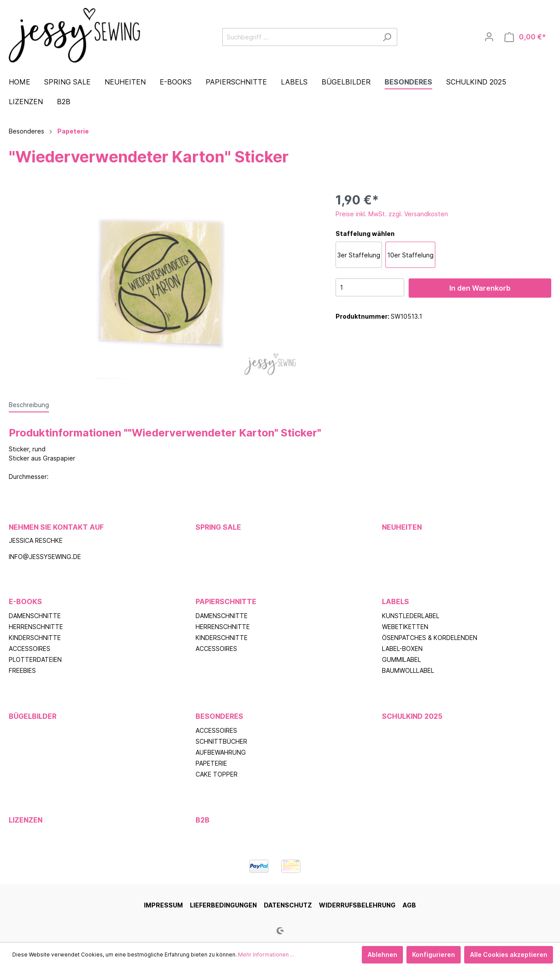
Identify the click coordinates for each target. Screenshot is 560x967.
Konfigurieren (433, 954)
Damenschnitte (35, 615)
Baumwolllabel (408, 670)
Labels (395, 601)
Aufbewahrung (221, 752)
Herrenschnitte (36, 626)
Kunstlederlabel (410, 615)
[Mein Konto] (489, 36)
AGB (409, 905)
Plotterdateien (35, 659)
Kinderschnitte (35, 637)
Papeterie (211, 763)
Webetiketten (405, 626)
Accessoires (29, 648)
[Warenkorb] (525, 37)
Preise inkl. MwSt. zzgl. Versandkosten (392, 214)
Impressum (163, 905)
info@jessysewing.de (45, 556)
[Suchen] (387, 37)
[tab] (29, 404)
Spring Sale (218, 527)
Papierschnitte (226, 601)
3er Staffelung (358, 255)
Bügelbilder (32, 716)
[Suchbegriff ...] (299, 37)
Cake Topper (217, 774)
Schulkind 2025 (412, 716)
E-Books (25, 601)
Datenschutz (288, 905)
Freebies (22, 670)
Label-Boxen (402, 648)
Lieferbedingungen (223, 905)
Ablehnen (382, 954)
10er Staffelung (410, 255)
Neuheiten (402, 527)
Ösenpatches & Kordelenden (429, 637)
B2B (203, 820)
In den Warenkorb (480, 288)
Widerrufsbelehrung (357, 905)
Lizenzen (25, 820)
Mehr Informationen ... (266, 954)
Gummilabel (401, 659)
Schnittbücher (221, 741)
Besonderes (219, 716)
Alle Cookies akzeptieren (508, 954)
